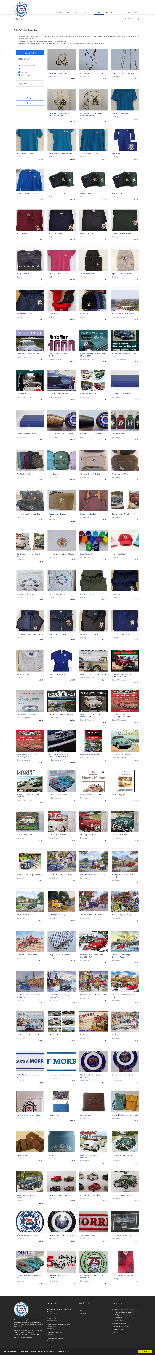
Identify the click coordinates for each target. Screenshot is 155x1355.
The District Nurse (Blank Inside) (60, 874)
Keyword (29, 83)
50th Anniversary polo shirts (122, 113)
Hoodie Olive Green (87, 594)
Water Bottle (53, 1155)
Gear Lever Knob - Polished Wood (61, 434)
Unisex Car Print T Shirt (25, 594)
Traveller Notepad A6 (24, 834)
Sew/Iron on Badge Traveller (122, 1195)
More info (68, 1351)
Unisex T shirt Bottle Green (122, 233)
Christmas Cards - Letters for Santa (93, 995)
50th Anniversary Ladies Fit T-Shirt (61, 153)
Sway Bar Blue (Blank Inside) (27, 955)
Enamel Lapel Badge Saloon (90, 1195)
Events (87, 12)
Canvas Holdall (22, 1155)
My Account (132, 12)
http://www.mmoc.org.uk (121, 1333)
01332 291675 (118, 1329)
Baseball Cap (53, 314)
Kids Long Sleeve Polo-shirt (27, 193)
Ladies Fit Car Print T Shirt (58, 594)
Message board (113, 12)
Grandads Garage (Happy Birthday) (29, 874)
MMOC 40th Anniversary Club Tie (124, 1275)
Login (139, 2)
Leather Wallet (85, 1115)
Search (30, 98)
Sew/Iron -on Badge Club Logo (28, 1235)
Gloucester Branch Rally (54, 1332)
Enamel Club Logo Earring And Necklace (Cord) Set (91, 114)
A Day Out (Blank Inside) (25, 915)
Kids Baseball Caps (119, 554)
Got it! (145, 1351)
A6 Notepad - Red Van (88, 834)
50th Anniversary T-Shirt (25, 153)
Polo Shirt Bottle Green (57, 193)
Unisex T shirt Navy (55, 233)
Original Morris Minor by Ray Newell (61, 714)
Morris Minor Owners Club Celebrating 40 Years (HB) (121, 715)
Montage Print (117, 1035)
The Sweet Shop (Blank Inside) (91, 915)
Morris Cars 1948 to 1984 (89, 754)
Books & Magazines (19, 65)
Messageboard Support (120, 1326)
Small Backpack (54, 474)
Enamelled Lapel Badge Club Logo (61, 1235)
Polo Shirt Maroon (23, 233)
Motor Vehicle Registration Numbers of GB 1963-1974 (58, 755)
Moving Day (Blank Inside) (121, 915)
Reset (30, 103)
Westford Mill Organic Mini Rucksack (125, 1115)
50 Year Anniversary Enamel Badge (61, 554)
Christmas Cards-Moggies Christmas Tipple (121, 956)
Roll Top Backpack (23, 474)
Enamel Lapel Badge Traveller (59, 1195)
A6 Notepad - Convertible (58, 834)
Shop (98, 12)
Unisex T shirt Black (87, 233)
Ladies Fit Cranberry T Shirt (58, 273)
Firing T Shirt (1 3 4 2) (24, 273)
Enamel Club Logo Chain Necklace (124, 73)
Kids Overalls (116, 153)
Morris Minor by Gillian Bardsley (123, 314)
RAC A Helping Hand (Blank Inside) (92, 874)
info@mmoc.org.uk (119, 1323)
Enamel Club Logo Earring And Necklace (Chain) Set (59, 114)
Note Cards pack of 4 (88, 394)
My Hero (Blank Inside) (57, 915)
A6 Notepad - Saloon (119, 834)
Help (125, 2)
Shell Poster (84, 1035)
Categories (29, 58)
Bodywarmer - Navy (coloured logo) (30, 634)
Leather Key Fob (118, 434)
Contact (132, 2)
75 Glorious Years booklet (58, 794)
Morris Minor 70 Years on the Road (93, 674)
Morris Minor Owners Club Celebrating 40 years (26, 755)
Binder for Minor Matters (121, 394)
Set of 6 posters (54, 1035)
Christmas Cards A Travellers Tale (29, 1035)
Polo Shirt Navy (85, 193)
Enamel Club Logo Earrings (58, 73)
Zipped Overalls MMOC (57, 674)
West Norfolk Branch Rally (55, 1339)
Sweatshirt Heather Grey (25, 674)
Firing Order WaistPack (120, 474)
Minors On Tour (52, 1318)
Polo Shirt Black (117, 193)
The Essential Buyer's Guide (27, 714)
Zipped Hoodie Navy (24, 314)
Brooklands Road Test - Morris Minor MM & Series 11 (123, 675)
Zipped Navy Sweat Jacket (58, 634)
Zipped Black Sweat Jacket (89, 634)
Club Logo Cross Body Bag (90, 474)
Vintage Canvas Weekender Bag (28, 514)
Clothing (19, 72)
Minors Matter (22, 394)
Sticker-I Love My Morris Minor (60, 1075)
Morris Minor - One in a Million (28, 354)
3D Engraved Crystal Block (121, 1235)
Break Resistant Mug (87, 554)
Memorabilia (19, 75)
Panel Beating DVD (119, 794)
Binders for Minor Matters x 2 (27, 434)
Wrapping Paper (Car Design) (59, 955)
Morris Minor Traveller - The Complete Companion (90, 715)
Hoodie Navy (116, 594)
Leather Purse (54, 1115)
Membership (72, 12)
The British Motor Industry (58, 394)
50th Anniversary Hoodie (89, 153)
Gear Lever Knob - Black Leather (92, 434)
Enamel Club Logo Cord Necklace (92, 73)
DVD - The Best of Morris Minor (91, 794)
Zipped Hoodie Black (87, 273)
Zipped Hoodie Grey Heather (122, 273)
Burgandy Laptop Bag (88, 514)
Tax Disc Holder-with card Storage (29, 1115)
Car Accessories (19, 68)
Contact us (83, 1313)
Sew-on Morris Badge (88, 1235)
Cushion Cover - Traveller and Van (124, 514)
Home (58, 12)
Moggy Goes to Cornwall (121, 754)
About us (82, 1310)
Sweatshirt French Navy (120, 634)
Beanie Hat (84, 314)
